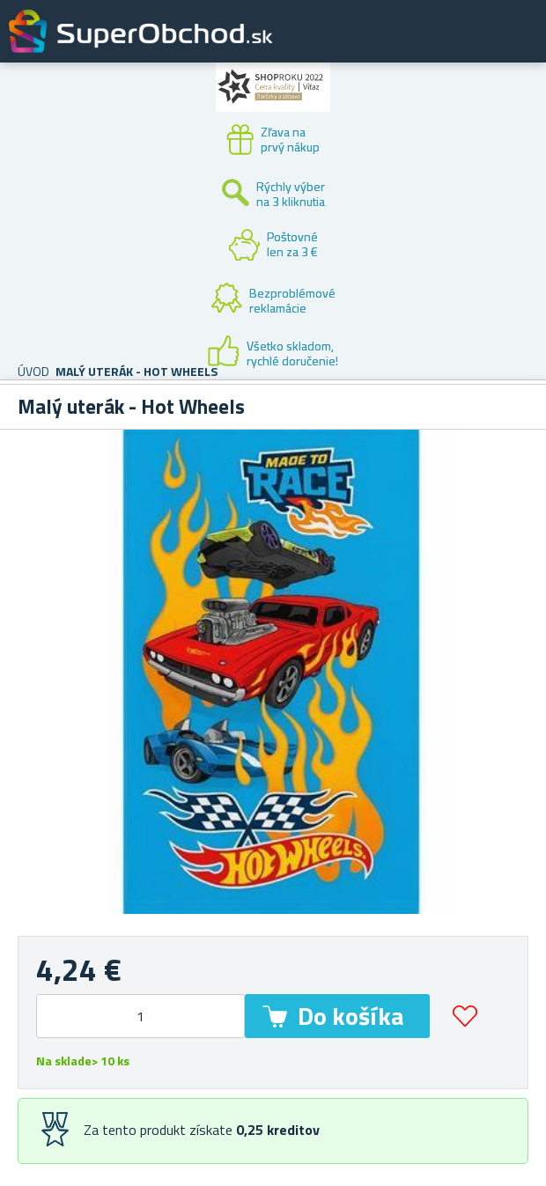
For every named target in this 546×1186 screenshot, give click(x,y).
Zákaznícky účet (424, 46)
